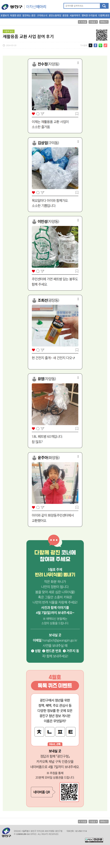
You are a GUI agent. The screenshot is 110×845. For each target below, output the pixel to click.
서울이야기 (75, 15)
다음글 (92, 22)
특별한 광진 (15, 15)
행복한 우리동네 (89, 15)
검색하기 (104, 5)
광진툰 (65, 15)
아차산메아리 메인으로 (23, 6)
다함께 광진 (103, 15)
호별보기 (5, 15)
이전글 (83, 22)
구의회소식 (42, 15)
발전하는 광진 (28, 15)
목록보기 (104, 22)
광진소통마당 (55, 15)
